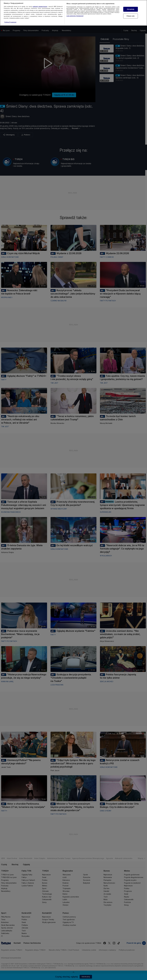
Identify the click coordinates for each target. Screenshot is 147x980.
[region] (73, 13)
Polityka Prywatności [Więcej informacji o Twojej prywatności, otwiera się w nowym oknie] (10, 22)
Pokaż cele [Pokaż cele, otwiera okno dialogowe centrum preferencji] (131, 16)
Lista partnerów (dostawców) (74, 16)
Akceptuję (130, 9)
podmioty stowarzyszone (40, 6)
